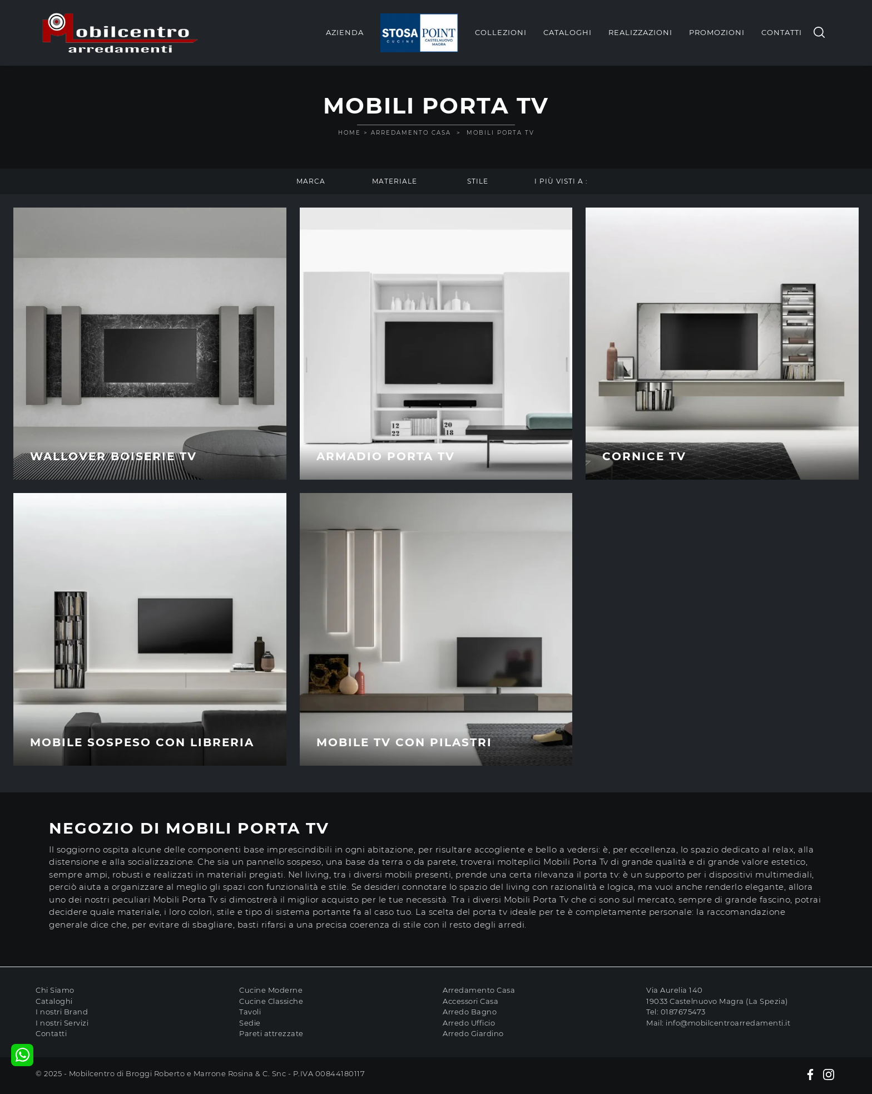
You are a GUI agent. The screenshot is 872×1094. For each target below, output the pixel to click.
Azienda (345, 32)
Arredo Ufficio (469, 1022)
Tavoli (250, 1011)
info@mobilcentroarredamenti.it (728, 1022)
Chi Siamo (55, 989)
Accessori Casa (470, 1001)
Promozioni (717, 32)
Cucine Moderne (271, 989)
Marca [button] (310, 181)
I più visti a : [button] (561, 181)
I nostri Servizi (62, 1022)
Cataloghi (567, 32)
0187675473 (683, 1011)
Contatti (781, 32)
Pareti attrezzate (271, 1033)
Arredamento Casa (411, 132)
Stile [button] (477, 181)
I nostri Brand (62, 1011)
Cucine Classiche (271, 1001)
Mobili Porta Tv (500, 132)
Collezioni (501, 32)
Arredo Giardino (473, 1033)
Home (349, 132)
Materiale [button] (394, 181)
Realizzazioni (640, 32)
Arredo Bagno (470, 1011)
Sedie (250, 1022)
